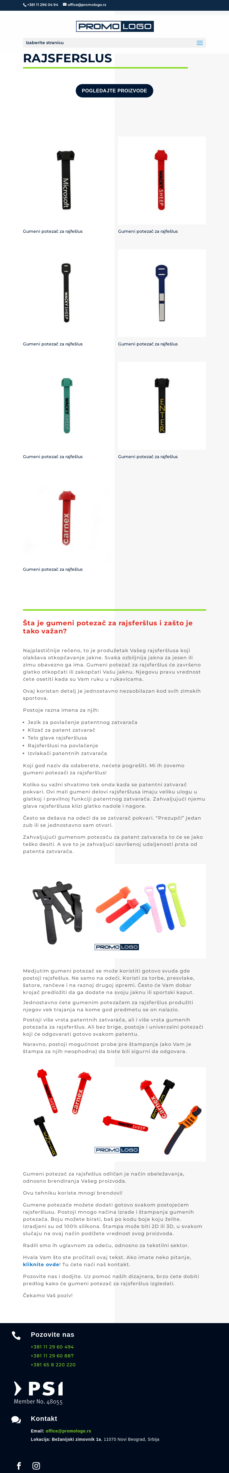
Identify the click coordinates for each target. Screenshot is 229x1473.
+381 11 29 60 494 (52, 1347)
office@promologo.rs (69, 1431)
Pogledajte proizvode (114, 90)
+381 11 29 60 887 (52, 1356)
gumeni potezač (73, 971)
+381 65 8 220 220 (53, 1364)
